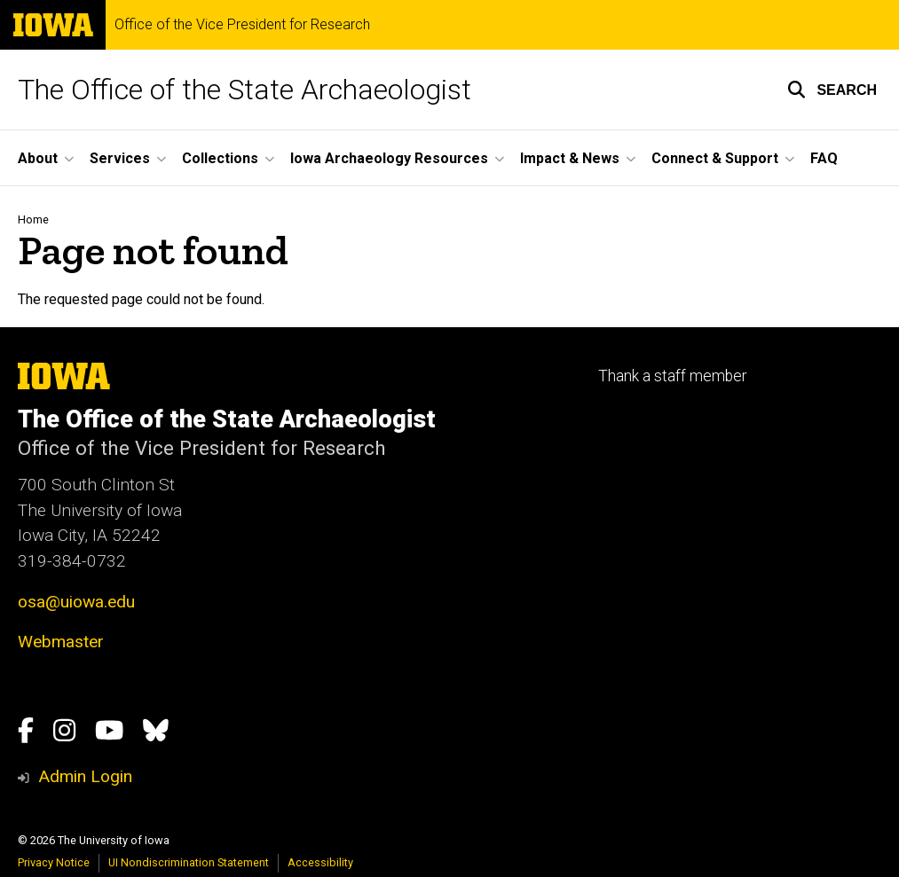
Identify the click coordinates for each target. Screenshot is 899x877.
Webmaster (61, 641)
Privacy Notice (54, 862)
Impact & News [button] (569, 158)
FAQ (824, 158)
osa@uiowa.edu (76, 601)
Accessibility (320, 862)
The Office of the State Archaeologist (244, 89)
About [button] (38, 158)
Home (33, 219)
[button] (832, 89)
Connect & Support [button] (714, 158)
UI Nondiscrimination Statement (188, 862)
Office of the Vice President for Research (242, 25)
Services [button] (120, 158)
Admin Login (85, 776)
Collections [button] (220, 158)
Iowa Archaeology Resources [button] (389, 158)
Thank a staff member (672, 376)
